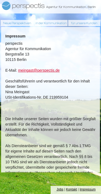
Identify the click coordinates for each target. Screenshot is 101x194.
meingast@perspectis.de (39, 70)
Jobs (60, 189)
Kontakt (71, 189)
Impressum (88, 189)
